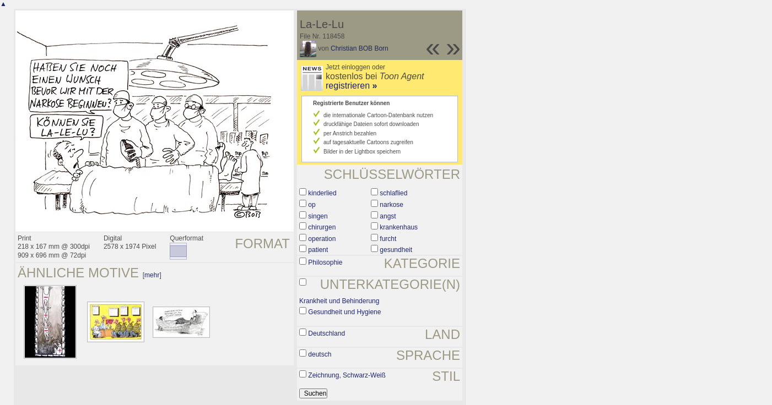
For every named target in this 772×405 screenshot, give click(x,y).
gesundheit (396, 250)
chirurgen (322, 227)
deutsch (319, 354)
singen (317, 216)
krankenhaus (399, 227)
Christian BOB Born (359, 48)
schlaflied (393, 193)
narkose (391, 205)
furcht (388, 239)
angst (388, 216)
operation (322, 239)
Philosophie (325, 262)
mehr (151, 275)
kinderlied (322, 193)
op (311, 205)
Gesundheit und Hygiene (344, 312)
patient (318, 250)
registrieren (351, 85)
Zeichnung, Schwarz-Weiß (347, 375)
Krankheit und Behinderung (339, 301)
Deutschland (326, 333)
